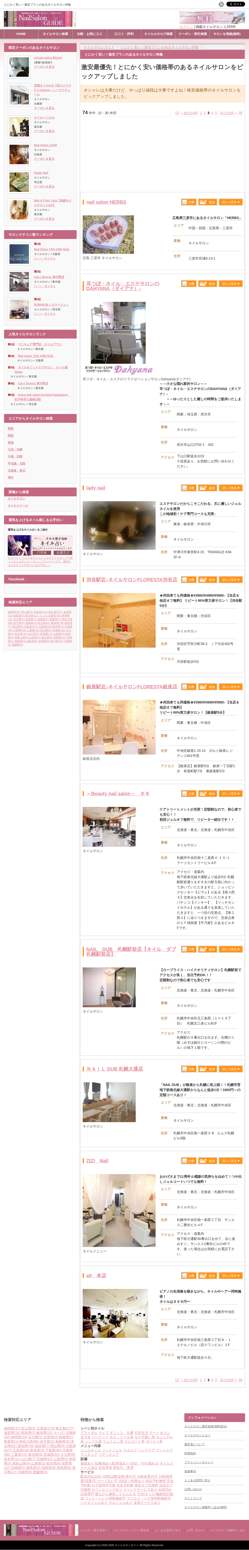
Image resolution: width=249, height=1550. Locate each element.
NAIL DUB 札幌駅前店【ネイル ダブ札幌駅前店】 (131, 952)
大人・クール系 (121, 1437)
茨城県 (47, 633)
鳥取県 (19, 615)
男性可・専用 (123, 1468)
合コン (165, 1433)
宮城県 (59, 630)
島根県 (43, 619)
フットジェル (112, 1450)
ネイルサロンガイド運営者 (131, 1530)
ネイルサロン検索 (55, 34)
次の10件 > (228, 113)
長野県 (60, 637)
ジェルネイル (90, 1450)
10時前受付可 (147, 1476)
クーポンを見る (44, 66)
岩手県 (19, 622)
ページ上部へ (244, 1394)
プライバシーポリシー (198, 1462)
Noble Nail (41, 173)
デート (154, 1433)
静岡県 (19, 1437)
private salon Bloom (48, 57)
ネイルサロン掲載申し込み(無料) (205, 1507)
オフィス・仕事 (121, 1433)
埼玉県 (44, 622)
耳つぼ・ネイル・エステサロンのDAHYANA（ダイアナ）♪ (122, 286)
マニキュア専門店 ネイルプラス (40, 344)
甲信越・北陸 (16, 463)
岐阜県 (32, 615)
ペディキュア (108, 1455)
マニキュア (89, 1455)
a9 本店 (96, 1275)
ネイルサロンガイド (127, 1545)
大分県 (68, 1455)
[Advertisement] (162, 154)
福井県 (42, 1446)
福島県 (33, 641)
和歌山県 (22, 637)
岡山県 (18, 626)
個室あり (87, 1463)
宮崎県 (18, 1468)
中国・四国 (15, 456)
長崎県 (31, 622)
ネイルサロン (16, 498)
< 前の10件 (189, 113)
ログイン (186, 27)
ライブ (103, 1433)
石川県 (19, 619)
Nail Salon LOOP (45, 145)
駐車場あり (120, 1463)
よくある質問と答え (197, 1480)
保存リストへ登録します (207, 203)
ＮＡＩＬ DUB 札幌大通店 (114, 1069)
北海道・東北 (16, 470)
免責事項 (190, 1471)
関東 (11, 428)
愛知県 (57, 622)
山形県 (35, 637)
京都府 (55, 615)
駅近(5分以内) (91, 1476)
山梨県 (59, 633)
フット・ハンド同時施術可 (105, 1498)
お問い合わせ (193, 1489)
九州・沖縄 (15, 449)
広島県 (46, 626)
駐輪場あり (103, 1463)
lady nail (95, 488)
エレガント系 (134, 1441)
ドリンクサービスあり (140, 1489)
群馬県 (45, 641)
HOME (21, 34)
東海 (11, 442)
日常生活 (141, 1433)
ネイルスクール (18, 505)
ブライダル (89, 1433)
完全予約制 (124, 1485)
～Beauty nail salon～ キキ (118, 793)
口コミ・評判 (124, 34)
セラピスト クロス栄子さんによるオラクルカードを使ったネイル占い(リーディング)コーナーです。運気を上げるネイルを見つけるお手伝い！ (40, 560)
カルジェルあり (121, 1503)
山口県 (34, 633)
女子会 (85, 1437)
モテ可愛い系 (144, 1437)
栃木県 (47, 637)
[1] (177, 113)
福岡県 (14, 611)
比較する (189, 202)
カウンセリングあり (107, 1489)
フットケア (164, 1450)
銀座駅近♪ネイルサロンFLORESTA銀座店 (131, 686)
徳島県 (21, 641)
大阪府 (31, 626)
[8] (240, 113)
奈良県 (21, 633)
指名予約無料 (155, 1481)
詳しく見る (231, 202)
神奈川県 (29, 1441)
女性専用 (105, 1468)
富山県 (27, 611)
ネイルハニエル (44, 117)
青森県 (55, 619)
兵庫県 (20, 630)
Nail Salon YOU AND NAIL (52, 249)
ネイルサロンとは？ (197, 1435)
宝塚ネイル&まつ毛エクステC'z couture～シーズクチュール (52, 90)
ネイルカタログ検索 (158, 34)
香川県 (57, 641)
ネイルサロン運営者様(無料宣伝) (205, 1426)
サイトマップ (193, 1498)
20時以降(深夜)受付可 (119, 1476)
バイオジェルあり (94, 1503)
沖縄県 (25, 1472)
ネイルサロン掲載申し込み (227, 1530)
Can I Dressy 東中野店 (49, 277)
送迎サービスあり (147, 1503)
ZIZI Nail (97, 1160)
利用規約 (190, 1453)
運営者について (194, 1444)
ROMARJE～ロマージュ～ (51, 304)
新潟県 (46, 630)
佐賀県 (31, 619)
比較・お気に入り (89, 34)
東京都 (55, 611)
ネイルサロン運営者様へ (92, 1530)
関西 (11, 435)
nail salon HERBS (106, 202)
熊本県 (58, 626)
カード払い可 (107, 1481)
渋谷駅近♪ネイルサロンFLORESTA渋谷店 (131, 579)
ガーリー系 (154, 1441)
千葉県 (53, 1450)
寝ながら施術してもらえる (115, 1494)
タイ (43, 615)
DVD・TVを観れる (144, 1463)
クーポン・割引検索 (192, 34)
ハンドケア (146, 1450)
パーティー (100, 1437)
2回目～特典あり (131, 1481)
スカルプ (130, 1450)
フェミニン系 (113, 1441)
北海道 (40, 611)
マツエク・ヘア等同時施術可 (149, 1498)
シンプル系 (93, 1441)
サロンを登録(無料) (227, 34)
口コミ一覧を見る (44, 258)
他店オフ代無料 (146, 1485)
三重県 (33, 630)
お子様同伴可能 (104, 1485)
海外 (11, 477)
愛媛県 (17, 644)
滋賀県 (12, 1433)
